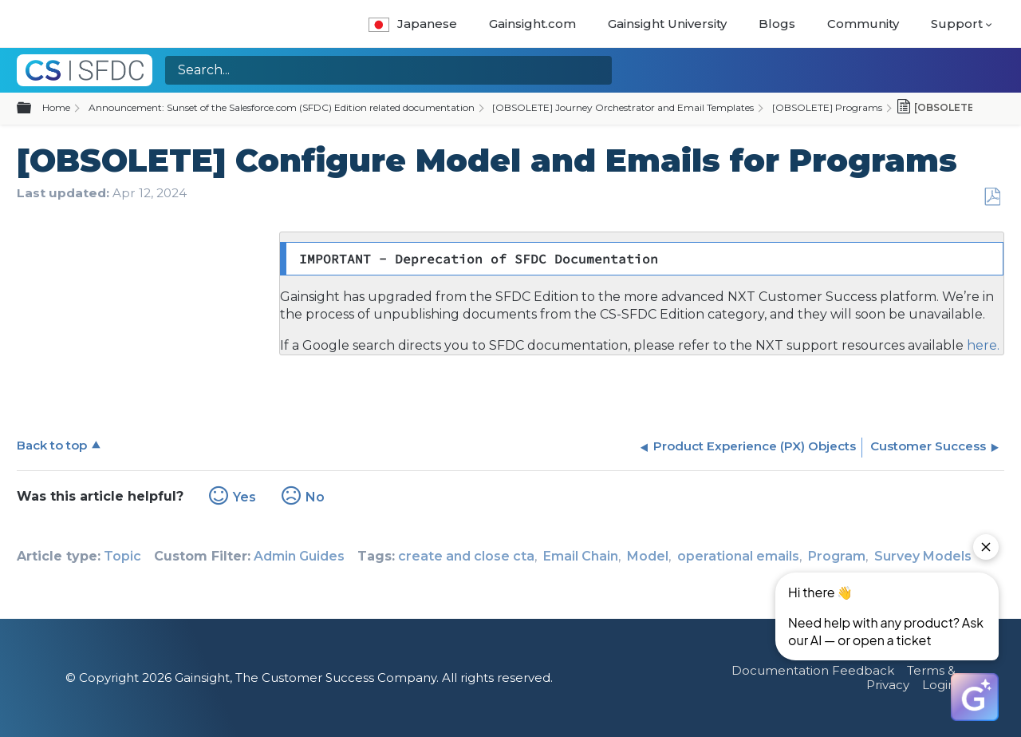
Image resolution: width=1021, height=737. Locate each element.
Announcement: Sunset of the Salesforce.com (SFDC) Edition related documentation (282, 107)
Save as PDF (992, 197)
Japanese (413, 23)
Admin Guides (299, 556)
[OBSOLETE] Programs (827, 107)
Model (647, 556)
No (315, 497)
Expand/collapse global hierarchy (33, 108)
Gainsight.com (532, 23)
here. (981, 345)
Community (863, 23)
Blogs (777, 23)
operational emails (738, 556)
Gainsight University (667, 23)
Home (56, 107)
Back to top (52, 445)
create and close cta (466, 556)
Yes (244, 497)
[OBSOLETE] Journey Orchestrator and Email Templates (623, 107)
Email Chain (580, 556)
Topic (122, 556)
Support (957, 23)
